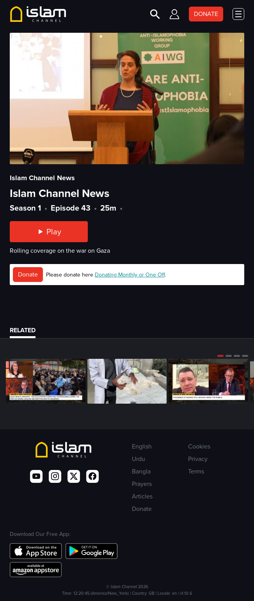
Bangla (141, 471)
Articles (142, 496)
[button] (220, 355)
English (142, 446)
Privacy (198, 458)
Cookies (199, 446)
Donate (28, 274)
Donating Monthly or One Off (130, 275)
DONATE (206, 13)
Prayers (142, 483)
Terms (196, 471)
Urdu (138, 458)
